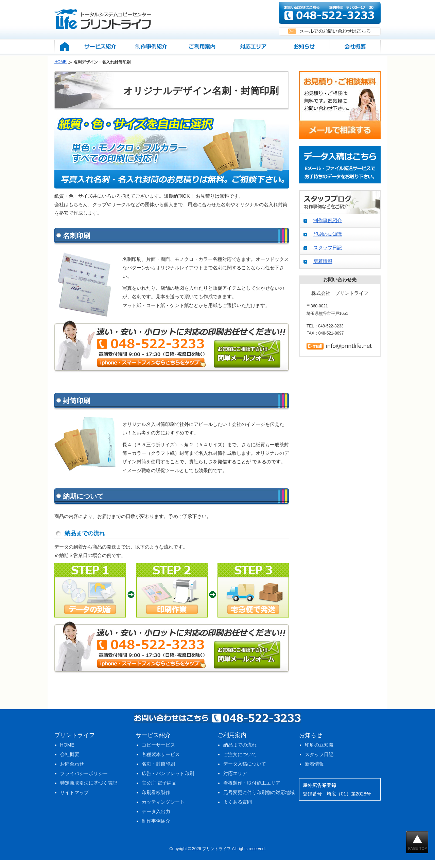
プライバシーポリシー (84, 773)
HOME (67, 745)
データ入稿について (244, 764)
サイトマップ (74, 792)
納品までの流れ (240, 745)
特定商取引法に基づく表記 (88, 783)
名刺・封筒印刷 (158, 764)
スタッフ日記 (327, 247)
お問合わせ (72, 764)
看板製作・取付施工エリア (251, 783)
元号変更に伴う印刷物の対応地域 (259, 792)
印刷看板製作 (156, 792)
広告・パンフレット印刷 (168, 773)
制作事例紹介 (327, 220)
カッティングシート (163, 802)
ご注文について (240, 754)
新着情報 (322, 261)
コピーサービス (158, 745)
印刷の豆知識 (327, 234)
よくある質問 (237, 802)
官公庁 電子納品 (159, 783)
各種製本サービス (161, 754)
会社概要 (69, 754)
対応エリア (235, 773)
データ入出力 (156, 811)
